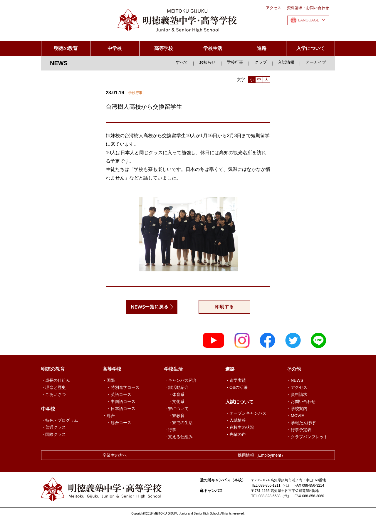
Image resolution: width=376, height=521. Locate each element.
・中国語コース (121, 401)
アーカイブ (316, 62)
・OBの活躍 (236, 387)
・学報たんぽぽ (301, 422)
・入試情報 (235, 420)
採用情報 (261, 455)
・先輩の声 (235, 434)
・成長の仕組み (55, 380)
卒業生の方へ (115, 455)
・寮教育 (176, 415)
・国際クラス (53, 434)
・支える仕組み (178, 436)
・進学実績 (235, 380)
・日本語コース (121, 408)
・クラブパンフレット (307, 436)
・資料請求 (297, 394)
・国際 (109, 380)
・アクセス (297, 387)
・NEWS (295, 380)
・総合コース (119, 422)
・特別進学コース (123, 387)
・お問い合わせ (301, 401)
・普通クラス (53, 427)
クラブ (260, 62)
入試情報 (286, 62)
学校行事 (235, 62)
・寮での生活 (180, 422)
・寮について (176, 408)
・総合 (109, 415)
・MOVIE (295, 415)
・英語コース (119, 394)
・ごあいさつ (53, 394)
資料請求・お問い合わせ (308, 8)
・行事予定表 (299, 429)
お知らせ (207, 62)
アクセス (273, 8)
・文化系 (176, 401)
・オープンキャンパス (245, 413)
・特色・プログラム (59, 420)
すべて (182, 62)
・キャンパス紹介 (180, 380)
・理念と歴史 (53, 387)
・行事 (170, 429)
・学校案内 (297, 408)
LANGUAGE (311, 20)
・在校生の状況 (239, 427)
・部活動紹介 (176, 387)
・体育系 (176, 394)
